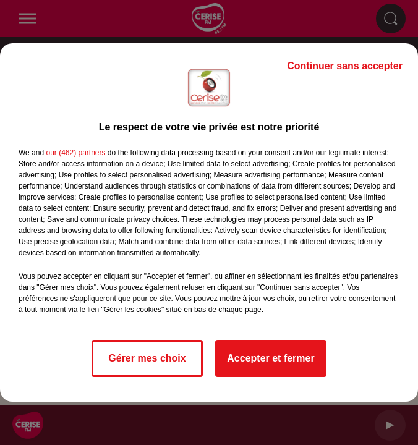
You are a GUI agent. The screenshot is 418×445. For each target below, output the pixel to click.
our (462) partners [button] (75, 152)
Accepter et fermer (270, 358)
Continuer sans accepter (345, 66)
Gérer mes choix (147, 358)
